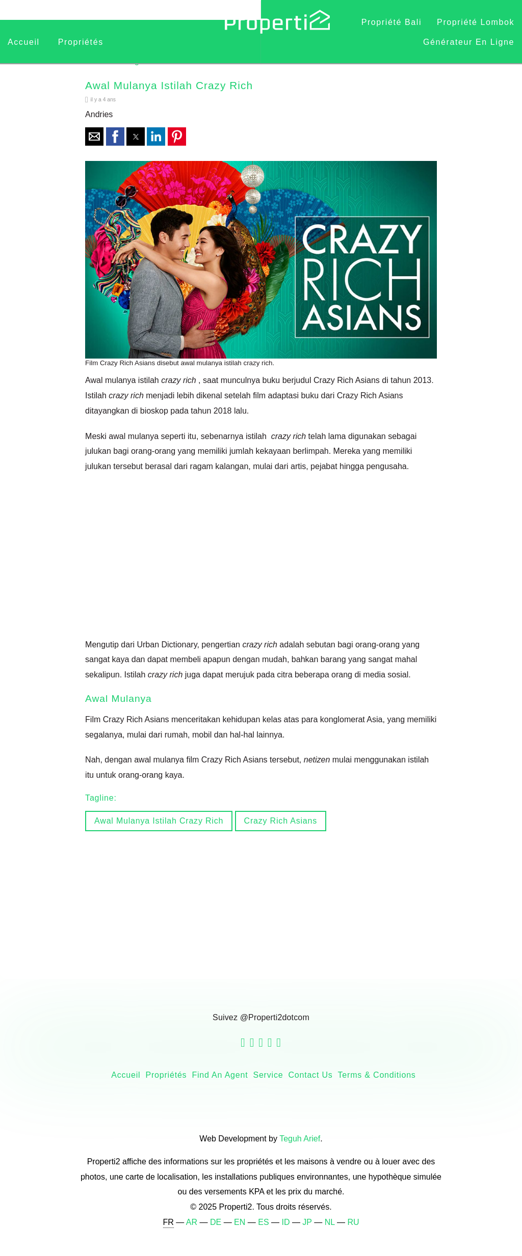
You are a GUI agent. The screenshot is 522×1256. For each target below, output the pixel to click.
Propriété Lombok (475, 22)
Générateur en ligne (468, 42)
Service (268, 1075)
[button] (94, 136)
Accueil (25, 42)
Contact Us (310, 1075)
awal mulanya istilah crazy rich (158, 820)
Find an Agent (220, 1075)
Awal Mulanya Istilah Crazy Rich (169, 85)
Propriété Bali (391, 22)
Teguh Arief (299, 1138)
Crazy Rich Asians (280, 820)
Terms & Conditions (377, 1075)
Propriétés (80, 42)
